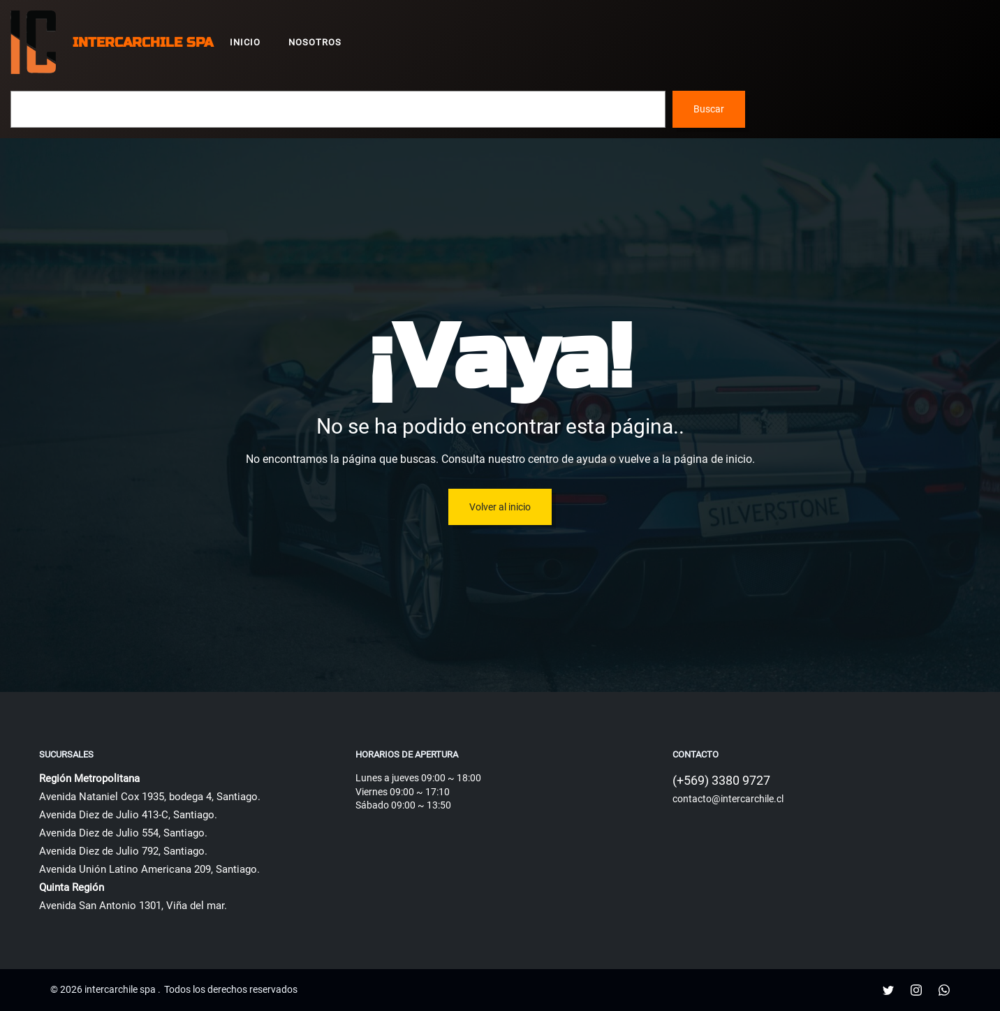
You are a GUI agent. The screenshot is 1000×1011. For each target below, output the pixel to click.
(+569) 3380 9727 (721, 780)
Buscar (708, 109)
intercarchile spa (143, 42)
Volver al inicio (500, 506)
